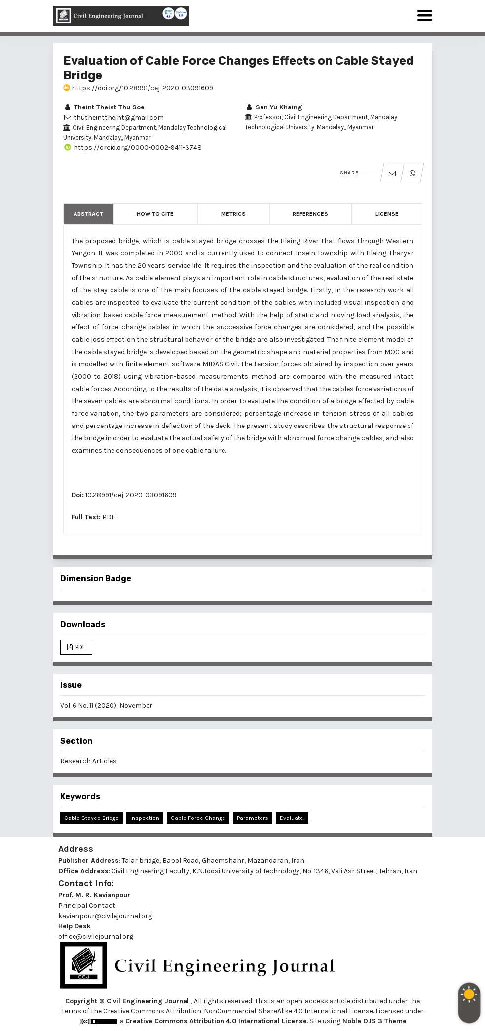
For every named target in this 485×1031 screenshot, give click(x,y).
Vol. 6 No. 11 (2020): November (106, 705)
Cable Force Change (198, 818)
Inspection (144, 818)
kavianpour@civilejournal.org (105, 916)
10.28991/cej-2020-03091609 (131, 495)
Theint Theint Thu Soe (104, 107)
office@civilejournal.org (95, 936)
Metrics (233, 214)
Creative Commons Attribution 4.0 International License (216, 1021)
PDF (108, 517)
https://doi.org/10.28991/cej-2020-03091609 (138, 88)
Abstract (88, 214)
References (310, 214)
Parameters (252, 818)
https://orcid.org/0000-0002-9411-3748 (132, 147)
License (387, 214)
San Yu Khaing (273, 107)
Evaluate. (292, 818)
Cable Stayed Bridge (91, 818)
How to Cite (155, 214)
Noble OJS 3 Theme (373, 1021)
